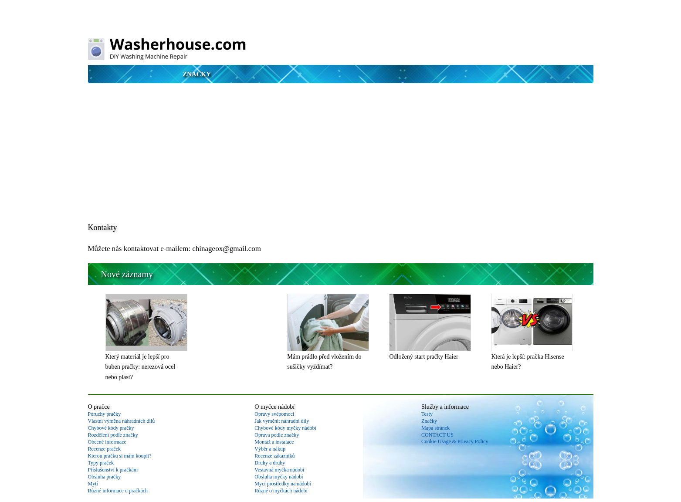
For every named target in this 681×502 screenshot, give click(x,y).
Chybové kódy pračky (111, 428)
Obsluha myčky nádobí (278, 477)
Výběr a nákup (269, 449)
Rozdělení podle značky (113, 435)
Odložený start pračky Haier (423, 356)
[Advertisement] (340, 153)
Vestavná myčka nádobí (279, 470)
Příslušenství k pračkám (113, 470)
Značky (197, 74)
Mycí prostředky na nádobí (282, 484)
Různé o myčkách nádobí (281, 491)
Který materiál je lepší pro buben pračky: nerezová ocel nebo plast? (140, 367)
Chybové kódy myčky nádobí (285, 428)
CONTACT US (437, 435)
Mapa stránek (435, 428)
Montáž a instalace (274, 442)
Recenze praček (104, 449)
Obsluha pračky (104, 477)
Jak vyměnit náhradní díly (281, 421)
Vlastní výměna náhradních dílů (121, 421)
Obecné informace (107, 442)
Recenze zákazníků (274, 456)
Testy (427, 414)
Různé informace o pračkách (118, 491)
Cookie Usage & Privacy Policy (454, 441)
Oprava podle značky (276, 435)
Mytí (93, 484)
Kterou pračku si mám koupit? (120, 456)
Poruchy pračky (104, 414)
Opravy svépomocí (274, 414)
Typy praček (101, 463)
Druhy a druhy (269, 463)
